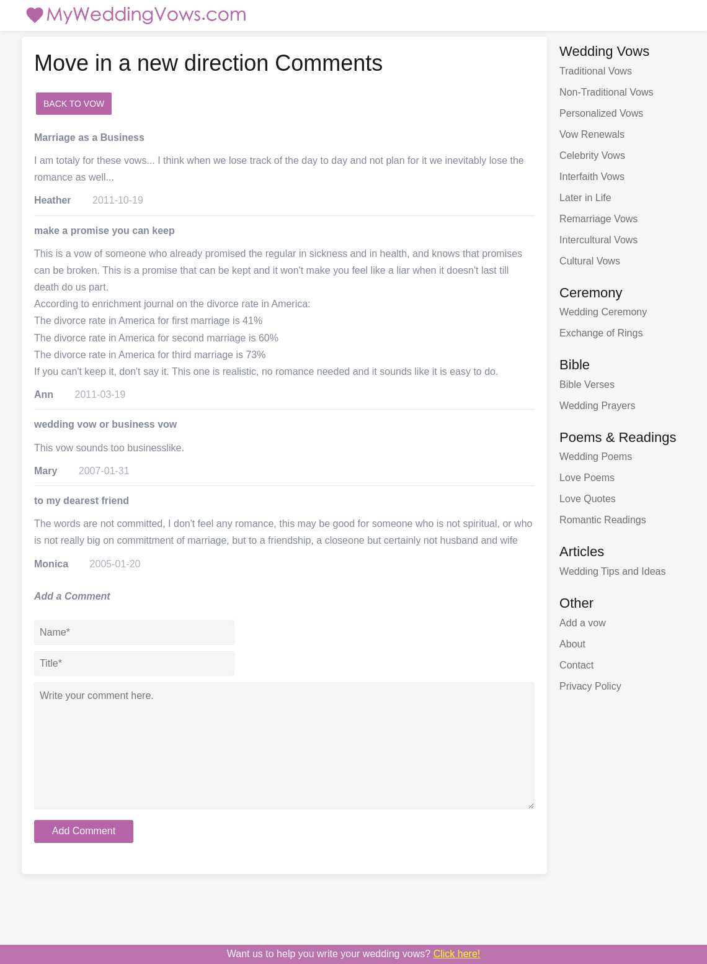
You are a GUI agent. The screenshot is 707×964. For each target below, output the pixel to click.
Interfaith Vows (592, 176)
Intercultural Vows (598, 240)
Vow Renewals (592, 134)
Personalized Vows (601, 113)
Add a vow (582, 623)
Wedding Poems (595, 456)
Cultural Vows (589, 261)
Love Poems (587, 477)
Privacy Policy (590, 686)
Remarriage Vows (598, 219)
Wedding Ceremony (603, 312)
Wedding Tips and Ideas (612, 571)
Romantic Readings (602, 520)
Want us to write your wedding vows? (354, 953)
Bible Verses (587, 384)
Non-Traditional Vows (606, 92)
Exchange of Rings (601, 333)
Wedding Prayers (597, 405)
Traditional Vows (595, 71)
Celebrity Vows (592, 155)
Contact (576, 665)
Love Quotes (587, 498)
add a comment (152, 104)
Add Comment (83, 831)
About (572, 644)
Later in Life (585, 197)
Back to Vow (73, 104)
